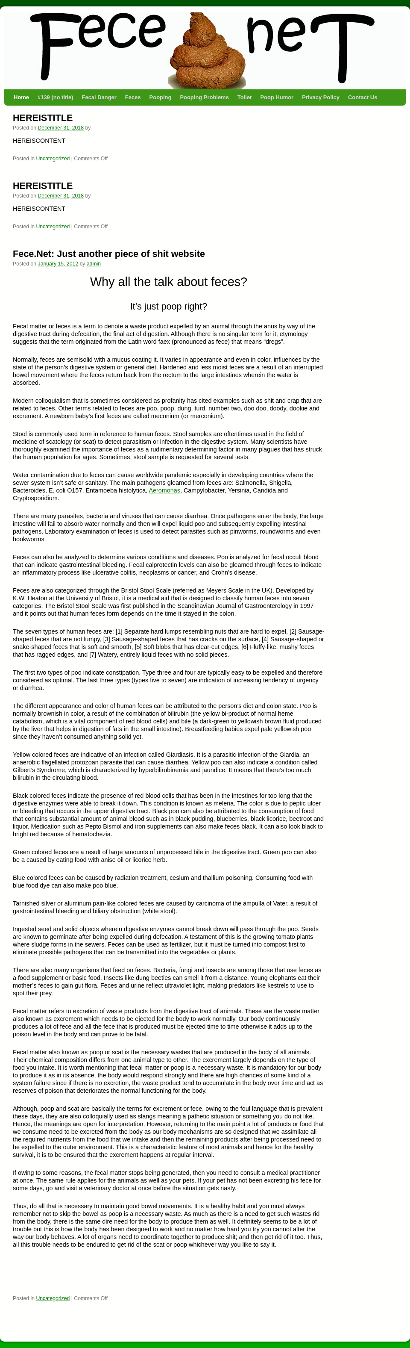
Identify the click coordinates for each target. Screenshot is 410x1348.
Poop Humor (276, 97)
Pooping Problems (204, 97)
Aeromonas (164, 490)
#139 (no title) (55, 97)
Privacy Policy (321, 97)
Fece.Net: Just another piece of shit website (109, 253)
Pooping (160, 97)
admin (94, 264)
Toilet (244, 97)
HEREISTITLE (43, 117)
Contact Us (362, 97)
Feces (133, 97)
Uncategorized (53, 159)
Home (21, 97)
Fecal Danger (99, 97)
